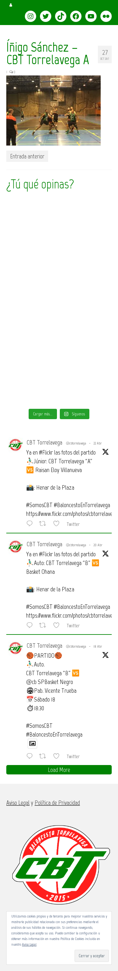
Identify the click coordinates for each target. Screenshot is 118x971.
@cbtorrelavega (76, 443)
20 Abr (97, 545)
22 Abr (97, 443)
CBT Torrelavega (44, 442)
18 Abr (97, 646)
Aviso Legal (29, 944)
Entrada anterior (27, 156)
